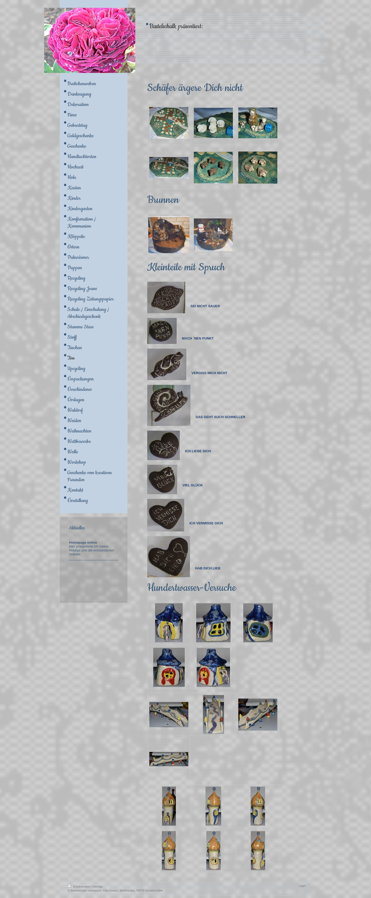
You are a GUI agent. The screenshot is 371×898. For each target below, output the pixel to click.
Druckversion (79, 886)
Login (302, 885)
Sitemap (97, 886)
